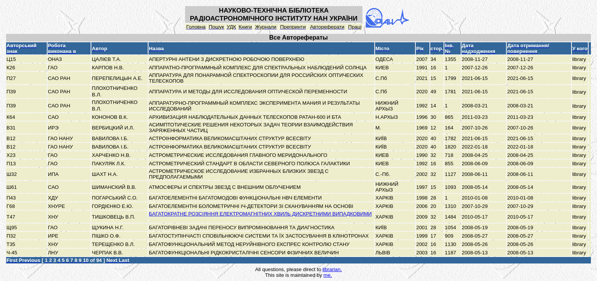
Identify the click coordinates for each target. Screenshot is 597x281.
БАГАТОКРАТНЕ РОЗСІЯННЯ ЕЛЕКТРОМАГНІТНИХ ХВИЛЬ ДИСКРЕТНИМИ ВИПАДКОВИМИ (260, 214)
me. (328, 275)
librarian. (332, 269)
